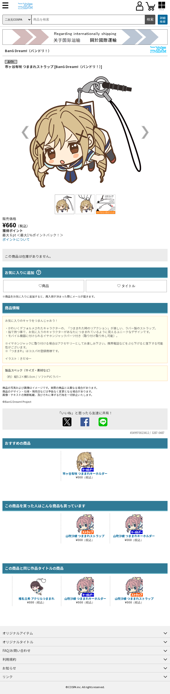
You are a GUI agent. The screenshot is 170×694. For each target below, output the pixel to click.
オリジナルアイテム (17, 633)
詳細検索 (163, 20)
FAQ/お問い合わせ (16, 650)
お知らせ (9, 668)
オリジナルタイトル (17, 641)
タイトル (126, 286)
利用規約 (9, 659)
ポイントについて (16, 239)
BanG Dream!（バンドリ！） (28, 50)
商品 (44, 286)
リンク (7, 676)
